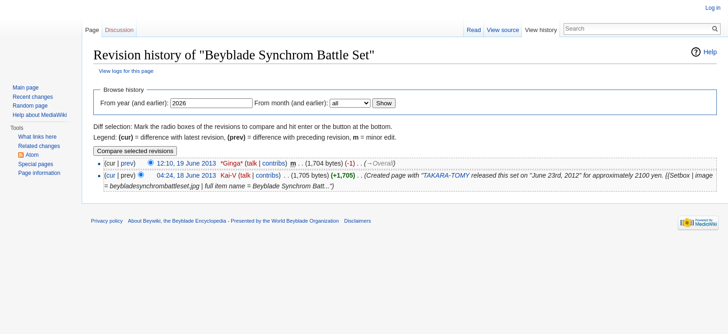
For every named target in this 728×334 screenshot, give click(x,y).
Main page (26, 87)
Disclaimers (357, 221)
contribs (273, 163)
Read (474, 29)
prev (127, 163)
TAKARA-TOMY (446, 175)
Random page (30, 106)
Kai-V (228, 175)
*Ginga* (232, 163)
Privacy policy (107, 221)
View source (503, 29)
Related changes (39, 146)
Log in (713, 8)
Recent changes (33, 97)
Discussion (119, 29)
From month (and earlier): (291, 103)
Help (710, 52)
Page (92, 29)
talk (252, 163)
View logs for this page (126, 71)
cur (110, 175)
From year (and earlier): (134, 103)
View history (541, 29)
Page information (39, 173)
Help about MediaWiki (40, 115)
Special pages (35, 164)
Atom (32, 155)
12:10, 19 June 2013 (186, 163)
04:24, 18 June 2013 (186, 175)
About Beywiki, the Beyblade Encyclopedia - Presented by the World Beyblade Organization (233, 221)
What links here (37, 137)
